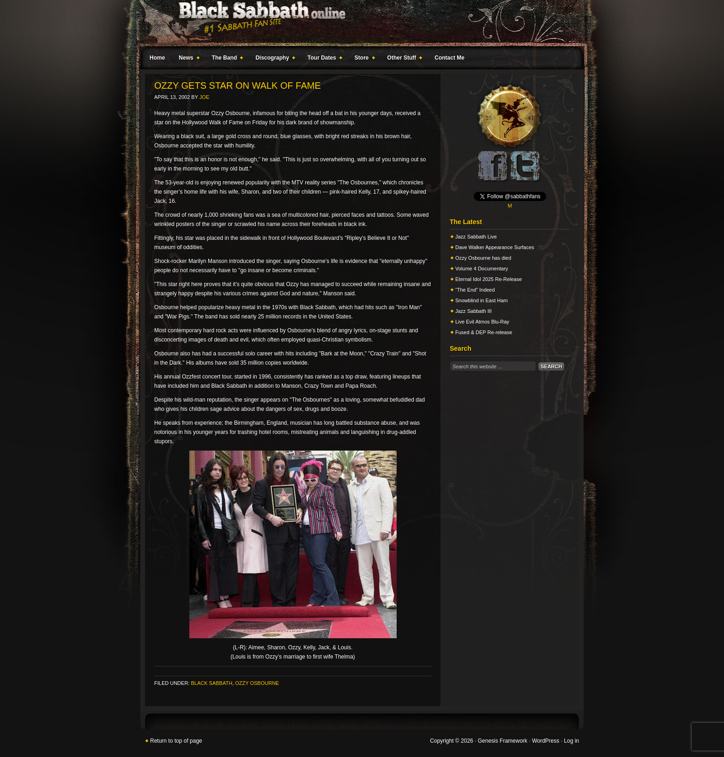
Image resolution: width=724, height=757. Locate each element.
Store (363, 59)
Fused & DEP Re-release (483, 332)
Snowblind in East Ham (481, 300)
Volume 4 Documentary (481, 268)
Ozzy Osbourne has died (483, 258)
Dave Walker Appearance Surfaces (494, 247)
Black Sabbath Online (357, 23)
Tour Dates (323, 59)
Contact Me (449, 58)
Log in (571, 741)
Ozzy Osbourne (257, 683)
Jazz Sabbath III (473, 311)
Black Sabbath (211, 683)
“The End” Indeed (475, 290)
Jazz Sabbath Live (476, 236)
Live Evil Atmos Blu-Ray (482, 321)
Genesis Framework (502, 741)
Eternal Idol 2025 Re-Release (488, 279)
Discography (273, 59)
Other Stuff (403, 59)
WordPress (545, 741)
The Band (225, 59)
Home (157, 58)
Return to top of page (176, 741)
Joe (204, 97)
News (187, 59)
